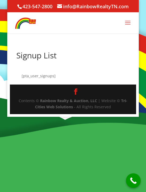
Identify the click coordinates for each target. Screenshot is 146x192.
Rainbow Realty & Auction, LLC (68, 100)
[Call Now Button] (133, 180)
